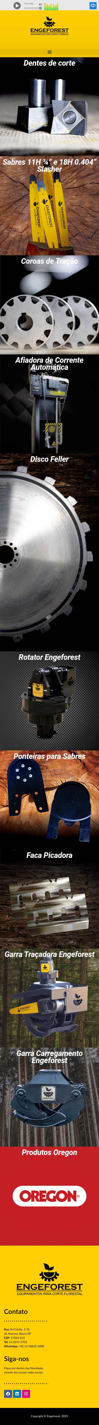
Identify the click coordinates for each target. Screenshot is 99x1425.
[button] (49, 52)
